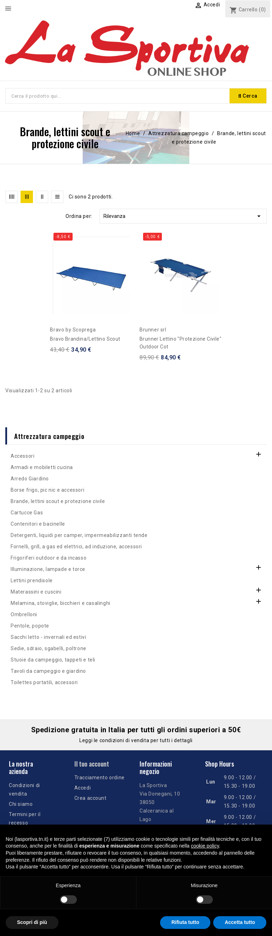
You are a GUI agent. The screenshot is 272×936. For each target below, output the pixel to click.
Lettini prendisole (32, 580)
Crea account (90, 798)
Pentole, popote (30, 626)
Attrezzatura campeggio (49, 436)
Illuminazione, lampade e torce (48, 569)
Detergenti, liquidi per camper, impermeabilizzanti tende (79, 535)
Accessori (22, 456)
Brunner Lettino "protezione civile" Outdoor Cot (180, 342)
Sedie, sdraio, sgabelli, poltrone (48, 648)
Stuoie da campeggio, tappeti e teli (53, 660)
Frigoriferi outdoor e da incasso (48, 558)
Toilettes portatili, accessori (44, 682)
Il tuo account (91, 763)
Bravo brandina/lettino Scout (85, 339)
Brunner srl (153, 330)
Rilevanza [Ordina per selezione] (183, 216)
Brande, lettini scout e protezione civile (58, 501)
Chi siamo (21, 804)
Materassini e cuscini (36, 592)
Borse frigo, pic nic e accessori (47, 490)
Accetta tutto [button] (240, 922)
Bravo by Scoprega (73, 330)
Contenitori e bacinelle (38, 524)
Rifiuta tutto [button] (185, 922)
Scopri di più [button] (32, 922)
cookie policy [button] (205, 846)
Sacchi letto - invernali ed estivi (48, 637)
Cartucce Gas (27, 512)
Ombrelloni (24, 614)
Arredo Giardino (30, 478)
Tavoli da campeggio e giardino (48, 671)
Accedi (82, 788)
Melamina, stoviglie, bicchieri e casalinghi (60, 603)
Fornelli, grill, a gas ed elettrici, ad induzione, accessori (76, 546)
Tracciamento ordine (99, 777)
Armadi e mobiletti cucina (42, 467)
